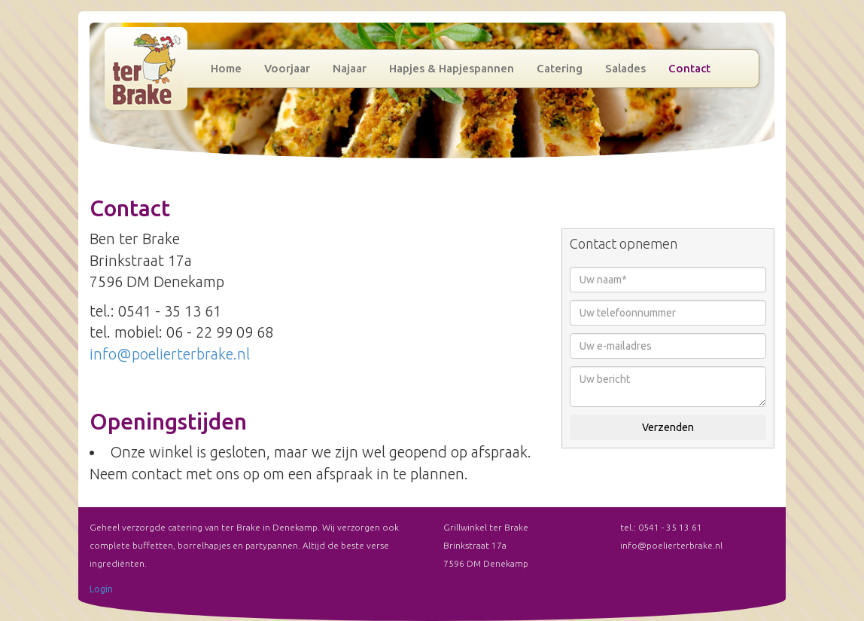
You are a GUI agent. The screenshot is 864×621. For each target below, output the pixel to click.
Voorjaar (287, 68)
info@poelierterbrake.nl (170, 354)
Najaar (350, 68)
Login (101, 589)
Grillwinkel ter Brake (146, 68)
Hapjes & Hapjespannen (451, 68)
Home (226, 68)
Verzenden (668, 427)
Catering (560, 68)
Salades (625, 68)
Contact (689, 68)
